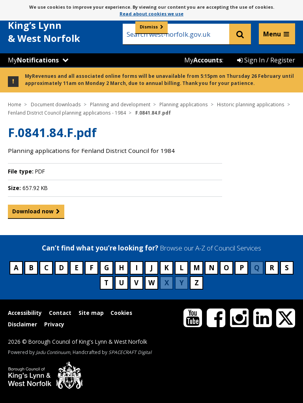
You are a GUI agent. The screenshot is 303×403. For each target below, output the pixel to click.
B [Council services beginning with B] (31, 267)
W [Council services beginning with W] (151, 282)
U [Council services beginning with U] (121, 282)
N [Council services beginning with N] (212, 267)
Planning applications (183, 104)
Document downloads (56, 104)
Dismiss (149, 27)
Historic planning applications (250, 104)
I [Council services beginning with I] (136, 267)
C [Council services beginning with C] (46, 267)
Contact (60, 312)
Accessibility (25, 312)
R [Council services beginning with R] (271, 267)
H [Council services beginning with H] (121, 267)
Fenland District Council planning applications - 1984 (67, 112)
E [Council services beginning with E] (77, 267)
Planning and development (120, 104)
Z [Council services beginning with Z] (197, 282)
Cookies (121, 312)
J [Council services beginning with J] (151, 267)
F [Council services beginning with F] (92, 267)
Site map (91, 312)
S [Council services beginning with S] (287, 267)
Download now (33, 213)
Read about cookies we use (151, 14)
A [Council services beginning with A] (16, 267)
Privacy (54, 324)
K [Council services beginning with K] (166, 267)
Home (14, 104)
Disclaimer (22, 324)
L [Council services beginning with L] (181, 267)
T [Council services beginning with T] (106, 282)
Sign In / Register (266, 60)
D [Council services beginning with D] (61, 267)
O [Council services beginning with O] (226, 267)
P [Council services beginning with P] (241, 267)
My (33, 60)
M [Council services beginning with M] (196, 267)
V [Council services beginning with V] (136, 282)
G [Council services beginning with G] (106, 267)
